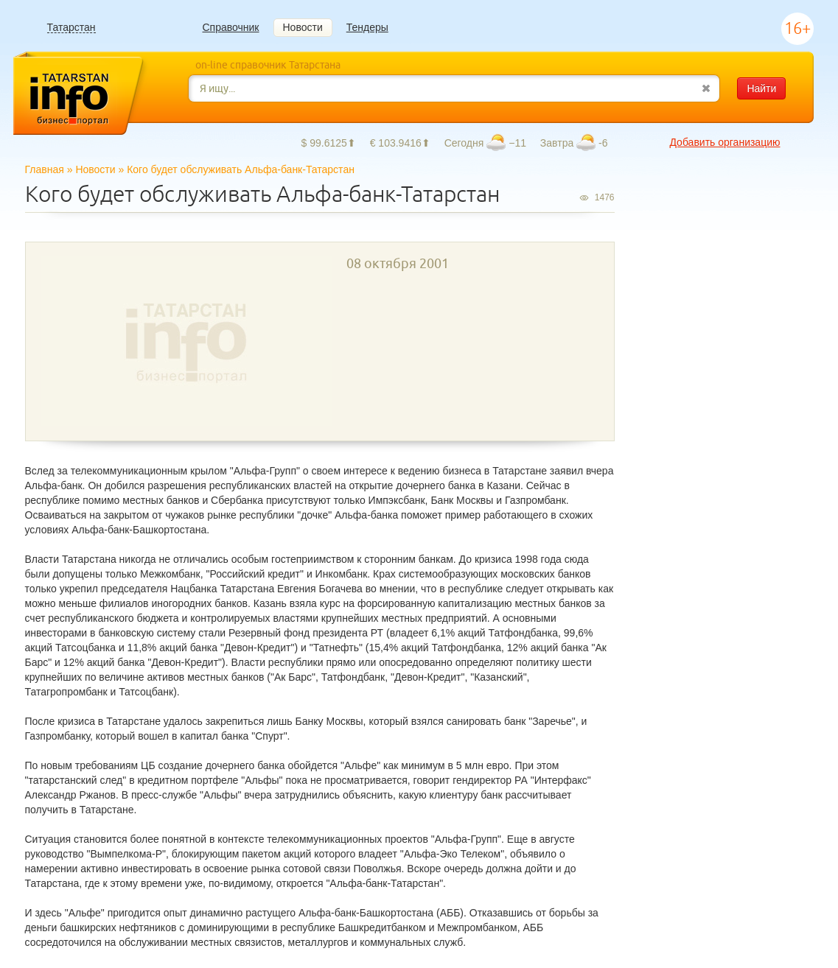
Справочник (231, 27)
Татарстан (71, 27)
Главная (44, 169)
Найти (761, 88)
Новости (303, 27)
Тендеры (367, 27)
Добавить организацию (724, 142)
